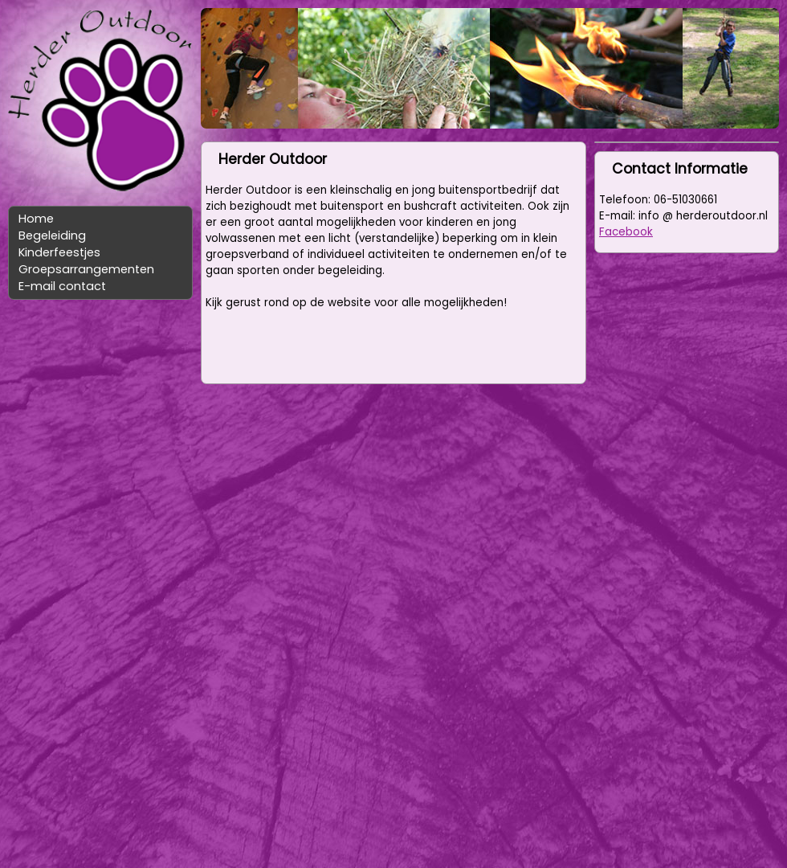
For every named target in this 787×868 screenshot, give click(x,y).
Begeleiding (52, 235)
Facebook (626, 232)
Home (36, 219)
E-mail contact (62, 286)
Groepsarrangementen (86, 269)
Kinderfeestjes (59, 252)
